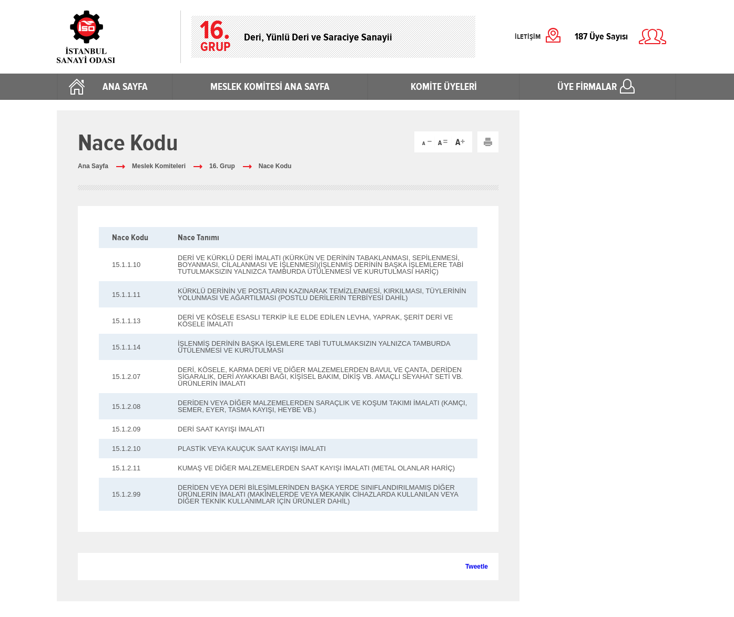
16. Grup (222, 166)
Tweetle (476, 566)
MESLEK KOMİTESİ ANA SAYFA (270, 86)
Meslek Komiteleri (159, 166)
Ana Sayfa (93, 166)
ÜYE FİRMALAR (587, 86)
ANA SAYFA (125, 86)
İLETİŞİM (528, 37)
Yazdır (487, 141)
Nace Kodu (275, 166)
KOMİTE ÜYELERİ (444, 86)
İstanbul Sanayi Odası (113, 37)
